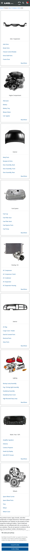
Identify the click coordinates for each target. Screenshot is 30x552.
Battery (5, 104)
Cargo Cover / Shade (9, 331)
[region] (15, 541)
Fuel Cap (5, 214)
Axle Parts (6, 44)
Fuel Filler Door (7, 217)
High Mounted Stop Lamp (10, 398)
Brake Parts (6, 48)
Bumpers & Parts (7, 161)
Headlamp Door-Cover (9, 395)
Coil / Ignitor (6, 116)
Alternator (6, 101)
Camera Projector (8, 447)
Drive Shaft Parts (7, 55)
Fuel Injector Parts (8, 225)
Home (1, 8)
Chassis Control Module (9, 52)
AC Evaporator (7, 282)
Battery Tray (6, 108)
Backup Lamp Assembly (9, 383)
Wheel (5, 508)
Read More (24, 63)
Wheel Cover (6, 511)
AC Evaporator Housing (9, 285)
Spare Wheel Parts (8, 500)
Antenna (5, 444)
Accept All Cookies (15, 544)
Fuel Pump (6, 229)
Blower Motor (7, 112)
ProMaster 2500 (16, 8)
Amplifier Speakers (8, 440)
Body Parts (6, 157)
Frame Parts (6, 59)
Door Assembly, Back (9, 165)
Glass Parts (6, 342)
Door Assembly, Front (9, 168)
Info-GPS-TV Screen (8, 455)
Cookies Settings (15, 549)
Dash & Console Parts (9, 334)
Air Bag (5, 327)
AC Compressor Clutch (9, 274)
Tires (4, 504)
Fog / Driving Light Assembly (11, 387)
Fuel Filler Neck (7, 221)
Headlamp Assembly (9, 391)
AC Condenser (7, 278)
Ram (10, 8)
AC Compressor (7, 270)
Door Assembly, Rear (9, 172)
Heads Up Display (8, 451)
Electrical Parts (7, 338)
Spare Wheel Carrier (8, 496)
